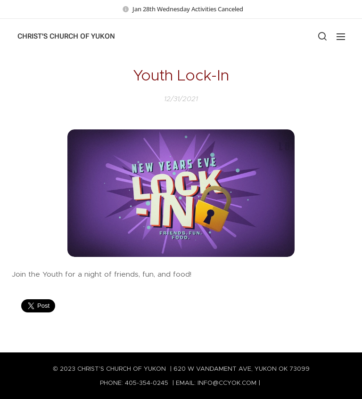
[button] (322, 36)
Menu (341, 36)
